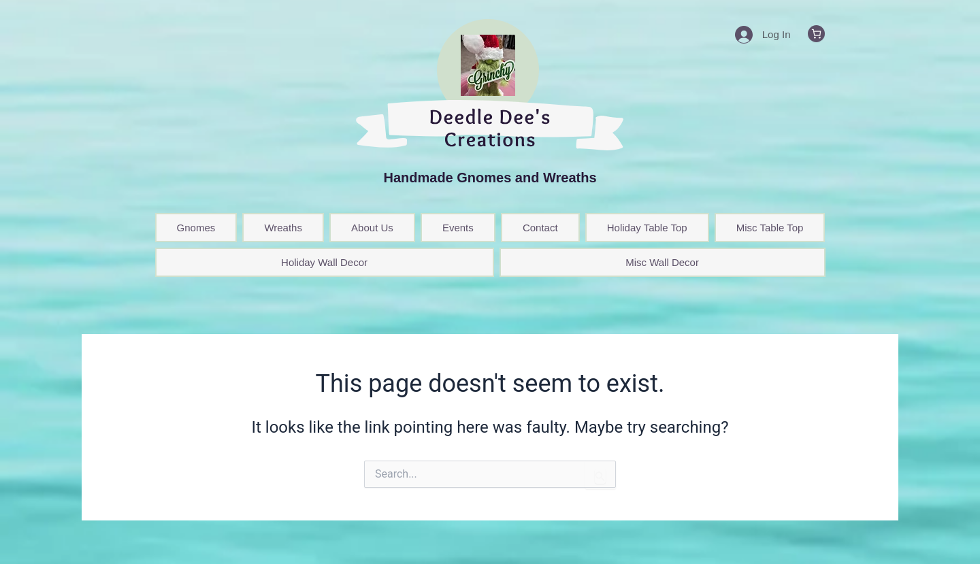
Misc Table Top (770, 227)
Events (458, 227)
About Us (372, 227)
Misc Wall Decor (662, 262)
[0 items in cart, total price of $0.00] (816, 33)
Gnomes (196, 227)
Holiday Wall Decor (324, 262)
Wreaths (283, 227)
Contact (540, 227)
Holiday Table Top (647, 227)
